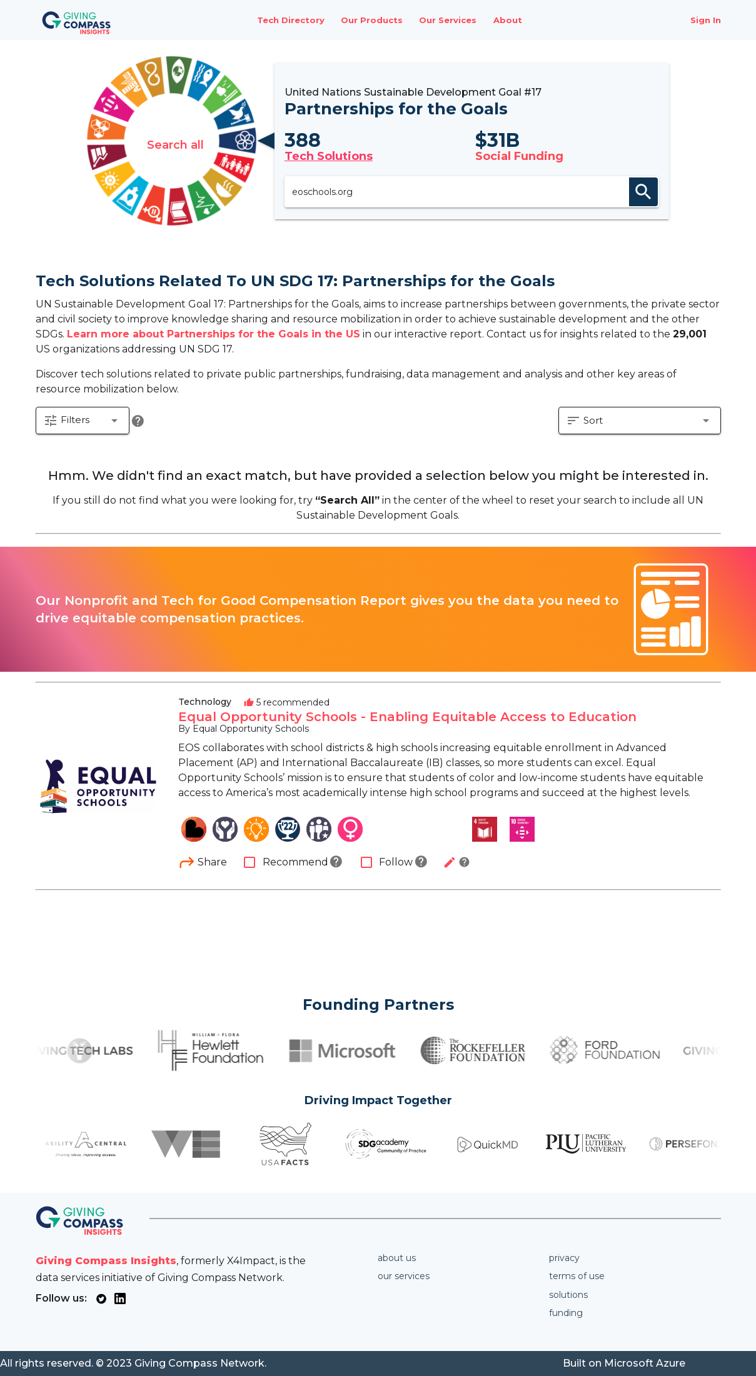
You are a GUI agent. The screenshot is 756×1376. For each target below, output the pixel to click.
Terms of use (577, 1276)
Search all (171, 141)
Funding (566, 1313)
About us (397, 1258)
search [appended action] (647, 191)
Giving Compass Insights (106, 1261)
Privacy (564, 1258)
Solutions (568, 1294)
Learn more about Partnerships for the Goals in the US (213, 334)
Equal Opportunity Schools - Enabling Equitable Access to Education (407, 717)
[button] (83, 422)
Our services (404, 1276)
